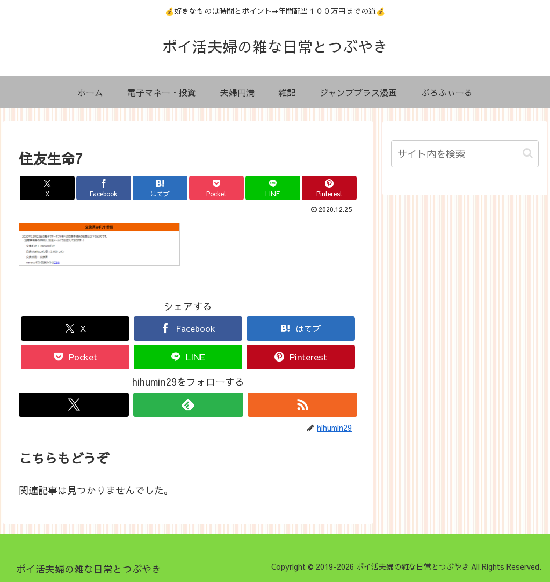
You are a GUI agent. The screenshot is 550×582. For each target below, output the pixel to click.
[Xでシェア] (47, 188)
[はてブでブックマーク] (160, 188)
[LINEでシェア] (272, 188)
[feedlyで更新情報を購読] (188, 405)
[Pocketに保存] (216, 188)
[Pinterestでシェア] (329, 188)
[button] (527, 153)
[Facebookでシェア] (103, 188)
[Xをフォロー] (74, 405)
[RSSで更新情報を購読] (303, 405)
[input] (464, 153)
